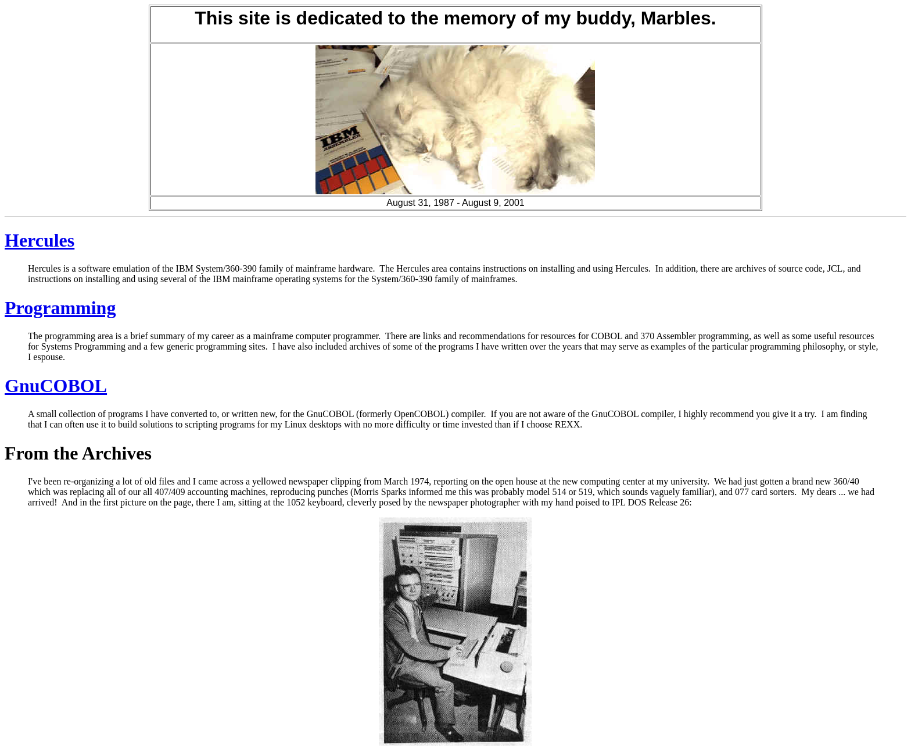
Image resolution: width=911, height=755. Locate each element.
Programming (60, 307)
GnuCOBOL (56, 385)
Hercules (39, 240)
